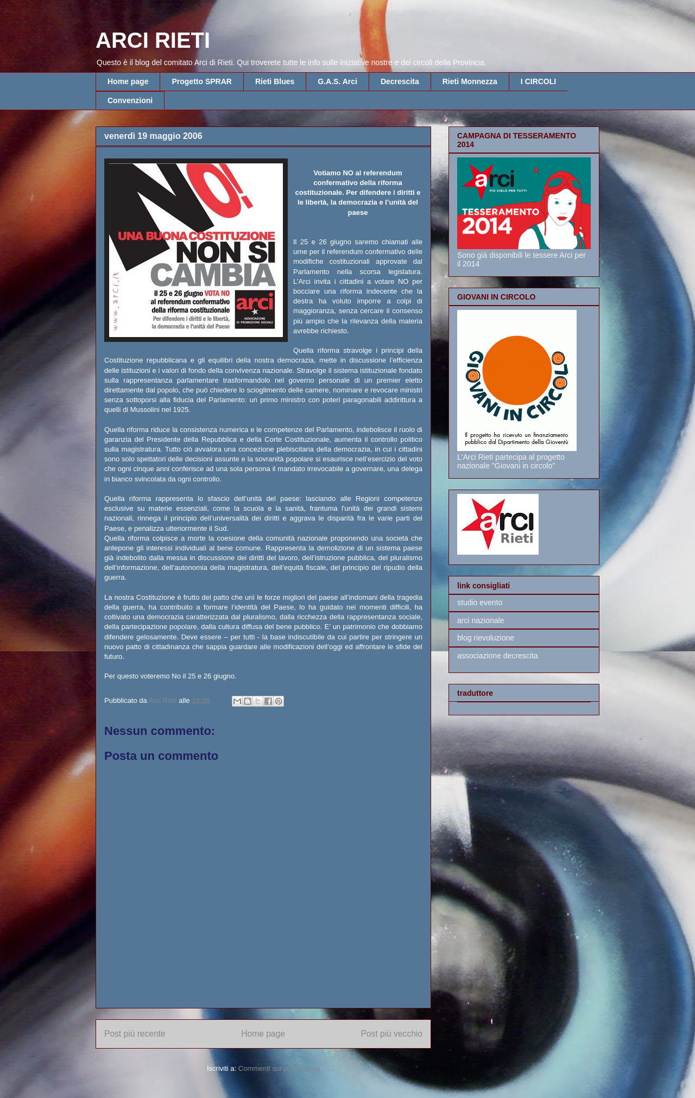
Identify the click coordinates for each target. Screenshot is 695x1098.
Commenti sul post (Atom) (279, 1068)
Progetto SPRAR (201, 81)
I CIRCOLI (538, 81)
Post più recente (135, 1033)
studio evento (479, 602)
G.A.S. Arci (337, 81)
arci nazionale (480, 620)
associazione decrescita (497, 655)
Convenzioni (130, 100)
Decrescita (400, 81)
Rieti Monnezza (470, 81)
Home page (128, 81)
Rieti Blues (274, 81)
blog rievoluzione (485, 637)
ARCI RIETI (153, 40)
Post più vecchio (391, 1033)
